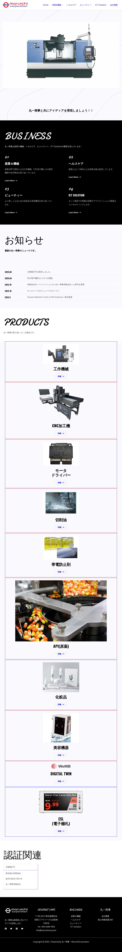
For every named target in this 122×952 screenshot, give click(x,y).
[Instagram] (17, 929)
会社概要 (114, 5)
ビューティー (85, 5)
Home (45, 5)
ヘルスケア (71, 5)
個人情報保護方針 (105, 919)
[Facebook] (6, 929)
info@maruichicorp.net (46, 930)
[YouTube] (22, 929)
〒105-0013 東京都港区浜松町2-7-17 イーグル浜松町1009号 (46, 919)
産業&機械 (56, 5)
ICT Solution (100, 5)
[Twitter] (11, 929)
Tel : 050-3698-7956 (46, 926)
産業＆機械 (76, 916)
